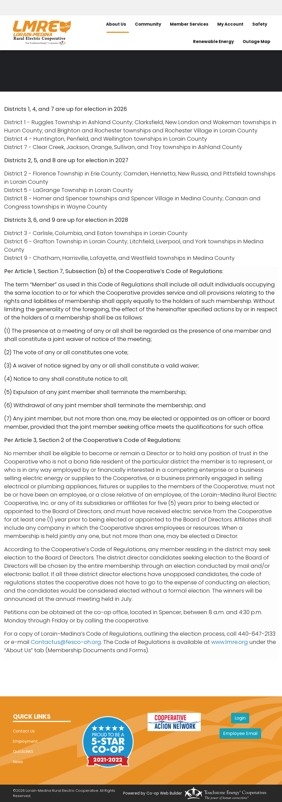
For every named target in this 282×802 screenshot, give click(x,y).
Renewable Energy (213, 41)
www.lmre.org (229, 642)
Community (148, 24)
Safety (259, 24)
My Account (230, 24)
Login (240, 718)
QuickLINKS (23, 751)
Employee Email (240, 733)
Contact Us (24, 731)
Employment (25, 741)
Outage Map (256, 41)
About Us (116, 24)
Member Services (189, 24)
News (18, 761)
